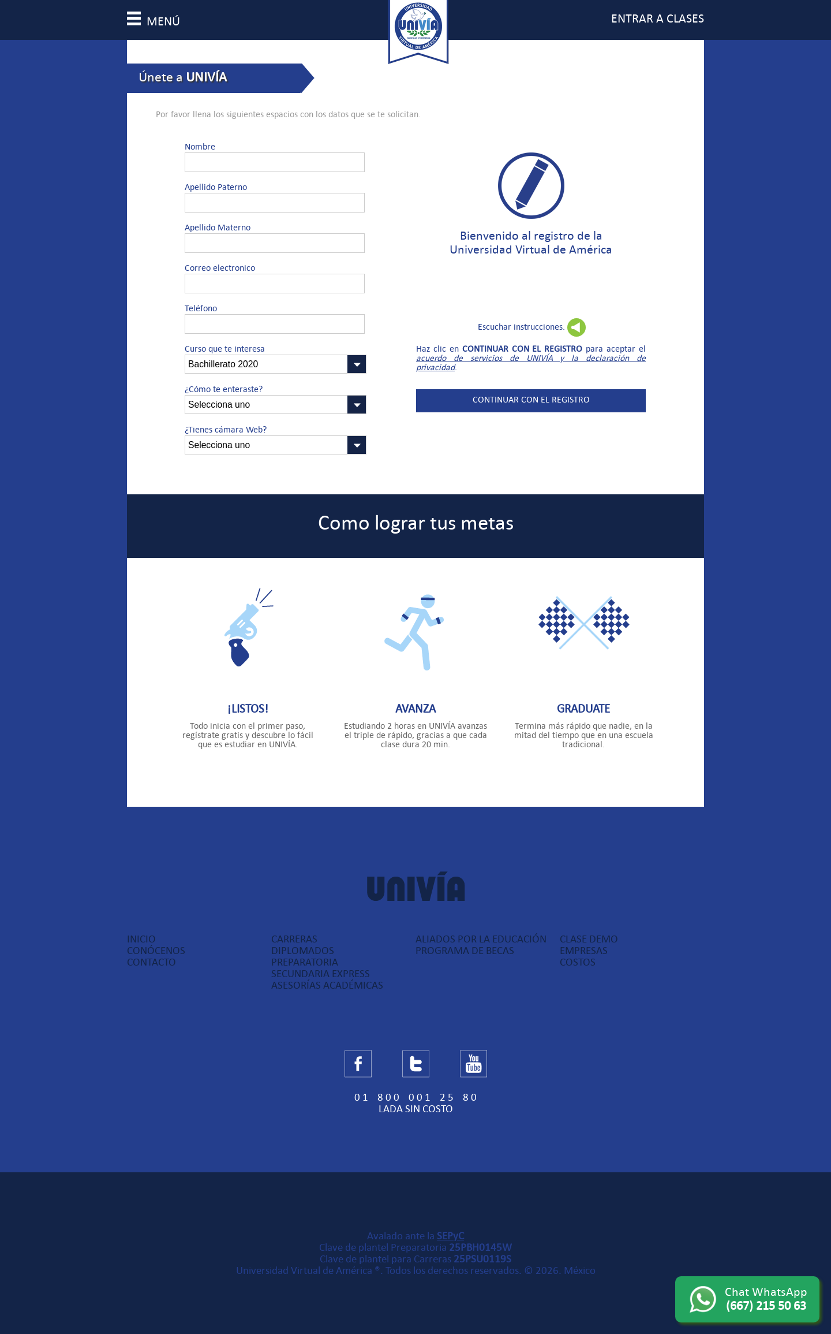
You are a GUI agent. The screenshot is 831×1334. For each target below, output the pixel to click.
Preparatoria (304, 962)
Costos (578, 962)
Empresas (584, 950)
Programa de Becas (464, 950)
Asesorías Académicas (327, 985)
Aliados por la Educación (480, 939)
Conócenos (156, 950)
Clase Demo (589, 939)
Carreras (294, 939)
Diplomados (302, 950)
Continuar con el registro (531, 399)
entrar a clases (657, 18)
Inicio (141, 939)
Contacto (151, 962)
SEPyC (450, 1236)
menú (153, 21)
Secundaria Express (320, 973)
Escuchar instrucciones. (521, 326)
